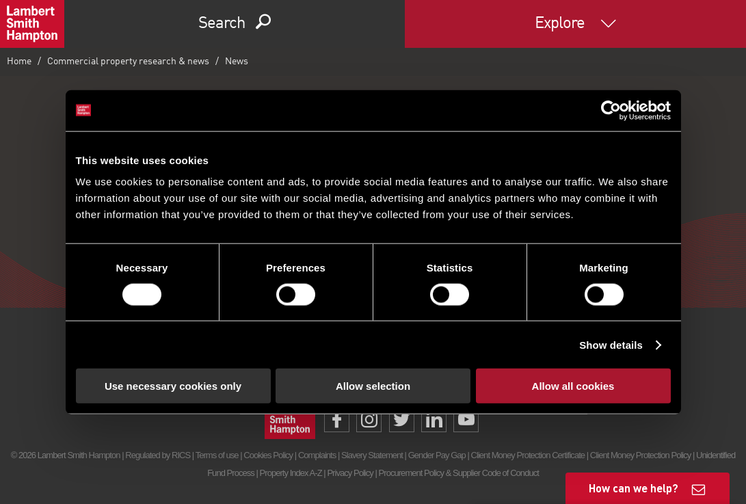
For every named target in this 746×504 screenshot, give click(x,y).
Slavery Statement (372, 455)
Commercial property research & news (128, 61)
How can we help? (633, 488)
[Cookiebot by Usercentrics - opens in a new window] (611, 110)
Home (19, 61)
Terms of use (217, 455)
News (236, 61)
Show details (611, 344)
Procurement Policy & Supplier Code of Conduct (459, 473)
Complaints (317, 455)
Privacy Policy (350, 473)
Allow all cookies (573, 386)
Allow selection (373, 386)
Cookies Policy (268, 455)
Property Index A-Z (291, 473)
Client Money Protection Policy (640, 455)
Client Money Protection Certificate (528, 455)
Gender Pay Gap (437, 455)
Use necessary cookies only (173, 386)
